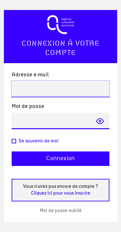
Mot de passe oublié (61, 210)
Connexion (60, 158)
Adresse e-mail (30, 74)
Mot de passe (28, 106)
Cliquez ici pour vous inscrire (60, 193)
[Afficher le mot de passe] (100, 121)
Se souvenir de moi (38, 141)
